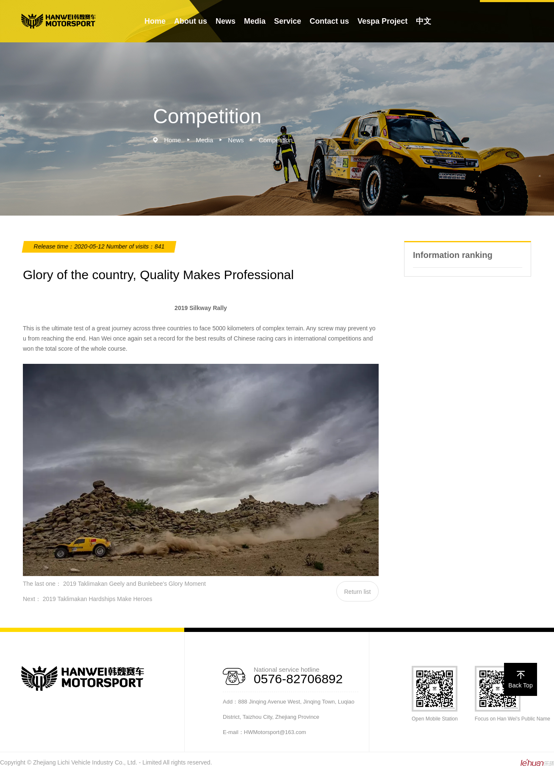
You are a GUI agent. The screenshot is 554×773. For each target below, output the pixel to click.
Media (255, 21)
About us (190, 21)
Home (155, 21)
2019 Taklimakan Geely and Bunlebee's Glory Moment (134, 583)
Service (287, 21)
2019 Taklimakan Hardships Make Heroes (97, 599)
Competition (279, 140)
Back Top (520, 679)
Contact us (329, 21)
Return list (357, 591)
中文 (423, 21)
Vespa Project (382, 21)
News (225, 21)
